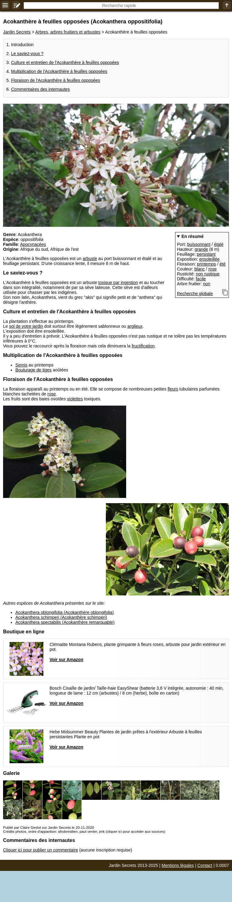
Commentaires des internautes (40, 89)
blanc (199, 269)
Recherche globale (195, 293)
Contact (205, 865)
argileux (134, 326)
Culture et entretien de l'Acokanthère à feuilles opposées (65, 62)
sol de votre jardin (26, 326)
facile (201, 278)
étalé (218, 244)
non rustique (207, 273)
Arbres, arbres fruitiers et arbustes (68, 32)
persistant (206, 254)
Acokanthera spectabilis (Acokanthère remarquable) (64, 622)
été (223, 264)
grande (201, 249)
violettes (75, 398)
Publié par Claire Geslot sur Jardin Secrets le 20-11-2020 (48, 827)
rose (212, 269)
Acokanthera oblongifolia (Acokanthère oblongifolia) (64, 612)
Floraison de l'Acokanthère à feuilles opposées (55, 80)
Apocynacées (33, 244)
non (206, 283)
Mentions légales (178, 865)
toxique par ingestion (118, 282)
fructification (143, 345)
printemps (206, 264)
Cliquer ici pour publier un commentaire (40, 850)
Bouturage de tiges (33, 369)
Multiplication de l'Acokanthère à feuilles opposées (59, 71)
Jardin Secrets (16, 32)
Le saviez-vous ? (27, 53)
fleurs (173, 389)
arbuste (90, 258)
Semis (21, 365)
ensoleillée (209, 259)
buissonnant (198, 244)
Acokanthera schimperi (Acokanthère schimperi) (61, 617)
